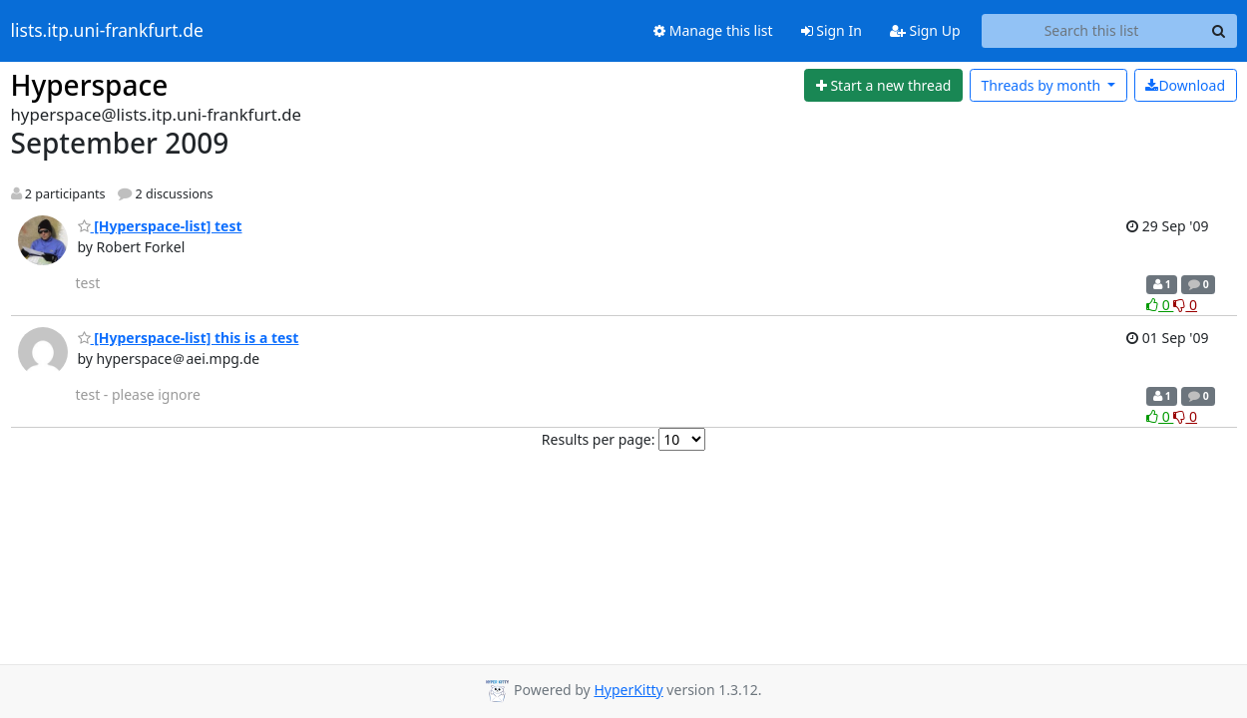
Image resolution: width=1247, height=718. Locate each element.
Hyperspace (90, 85)
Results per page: (598, 439)
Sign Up (925, 30)
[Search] (1219, 31)
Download (1185, 85)
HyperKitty (628, 689)
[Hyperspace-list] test (160, 225)
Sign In (831, 30)
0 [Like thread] (1159, 304)
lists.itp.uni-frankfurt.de (107, 31)
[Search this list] (1092, 31)
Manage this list (713, 30)
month (1042, 85)
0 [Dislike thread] (1185, 304)
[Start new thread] (883, 86)
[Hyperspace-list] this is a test (188, 337)
